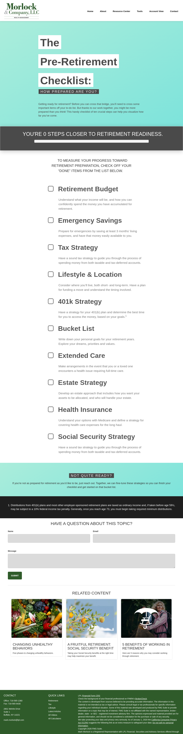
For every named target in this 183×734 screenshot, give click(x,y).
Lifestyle (52, 706)
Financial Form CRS (91, 694)
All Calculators (54, 717)
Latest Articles (54, 710)
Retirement (53, 699)
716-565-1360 (16, 699)
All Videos (52, 713)
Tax (49, 703)
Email (95, 530)
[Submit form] (15, 574)
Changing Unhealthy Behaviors (33, 645)
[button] (88, 10)
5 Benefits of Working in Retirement (146, 645)
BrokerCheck (141, 697)
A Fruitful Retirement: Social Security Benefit (90, 645)
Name (10, 530)
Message (12, 549)
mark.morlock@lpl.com (14, 718)
